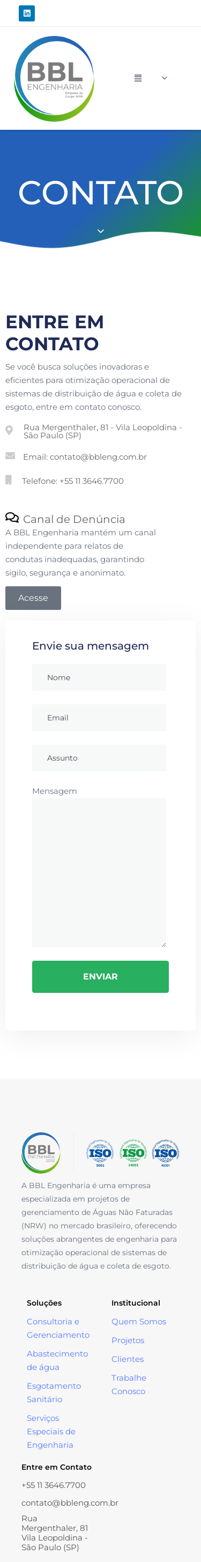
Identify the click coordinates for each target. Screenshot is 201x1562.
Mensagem (99, 866)
